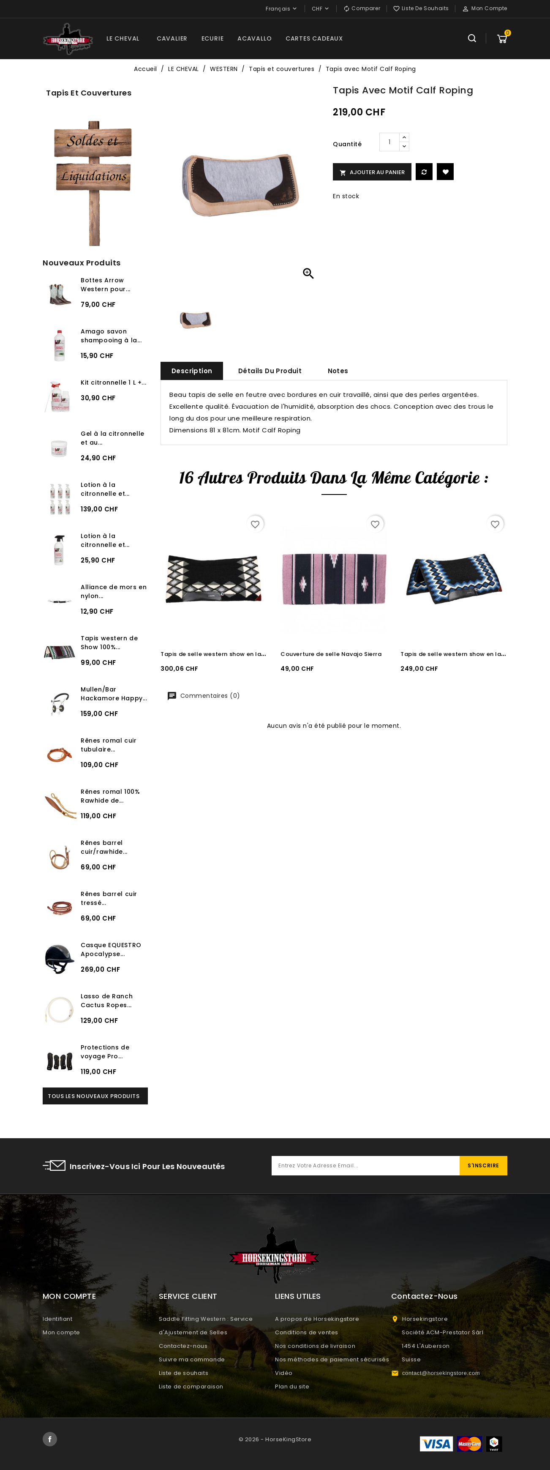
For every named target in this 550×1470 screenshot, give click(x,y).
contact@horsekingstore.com (441, 1373)
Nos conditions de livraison (315, 1346)
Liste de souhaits (183, 1373)
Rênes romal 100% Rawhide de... (110, 796)
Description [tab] (192, 370)
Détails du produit (270, 370)
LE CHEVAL (122, 38)
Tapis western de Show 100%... (109, 642)
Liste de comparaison (191, 1387)
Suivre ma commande (192, 1359)
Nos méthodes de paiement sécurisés (332, 1359)
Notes (338, 370)
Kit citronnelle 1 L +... (113, 382)
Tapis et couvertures (88, 92)
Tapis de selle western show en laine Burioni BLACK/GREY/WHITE (257, 654)
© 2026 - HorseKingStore (275, 1439)
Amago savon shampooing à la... (111, 335)
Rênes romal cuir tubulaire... (108, 745)
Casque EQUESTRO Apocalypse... (111, 949)
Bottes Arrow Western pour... (106, 284)
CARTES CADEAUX (314, 38)
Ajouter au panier (372, 172)
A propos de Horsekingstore (317, 1319)
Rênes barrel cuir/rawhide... (104, 847)
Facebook (50, 1439)
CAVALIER (172, 38)
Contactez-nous (183, 1346)
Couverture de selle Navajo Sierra (330, 654)
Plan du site (292, 1387)
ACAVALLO (254, 38)
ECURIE (212, 38)
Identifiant (58, 1319)
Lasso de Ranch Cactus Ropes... (107, 1000)
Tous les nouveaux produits (93, 1096)
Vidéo (284, 1373)
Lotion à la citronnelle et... (105, 489)
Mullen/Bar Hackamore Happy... (114, 693)
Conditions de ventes (306, 1332)
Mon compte (61, 1332)
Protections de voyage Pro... (105, 1051)
